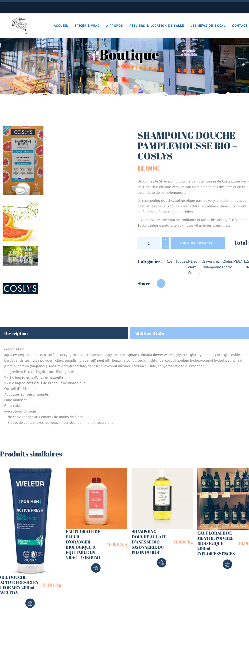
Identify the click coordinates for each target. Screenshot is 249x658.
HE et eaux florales (194, 267)
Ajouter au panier (197, 243)
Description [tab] (16, 333)
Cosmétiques (177, 261)
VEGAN (239, 261)
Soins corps (228, 264)
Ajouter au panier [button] (30, 603)
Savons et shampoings (213, 264)
